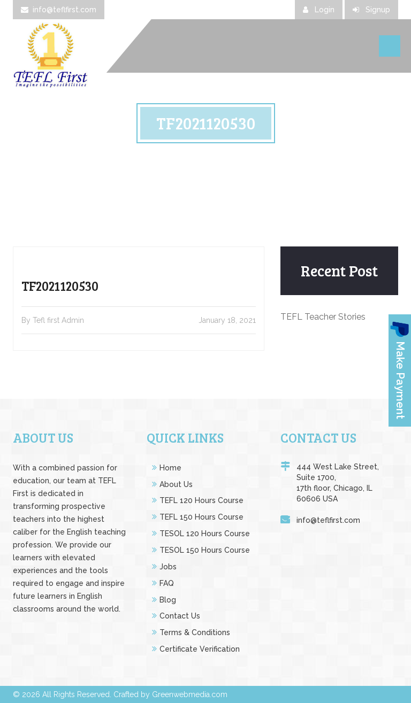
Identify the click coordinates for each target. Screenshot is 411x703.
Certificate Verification (199, 649)
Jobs (168, 566)
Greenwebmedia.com (189, 694)
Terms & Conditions (194, 632)
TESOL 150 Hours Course (204, 550)
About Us (176, 484)
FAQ (166, 583)
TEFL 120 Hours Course (201, 500)
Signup (371, 9)
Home (170, 467)
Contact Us (179, 616)
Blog (167, 600)
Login (318, 9)
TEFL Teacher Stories (323, 317)
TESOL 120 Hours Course (204, 533)
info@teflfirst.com (58, 9)
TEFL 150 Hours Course (201, 517)
